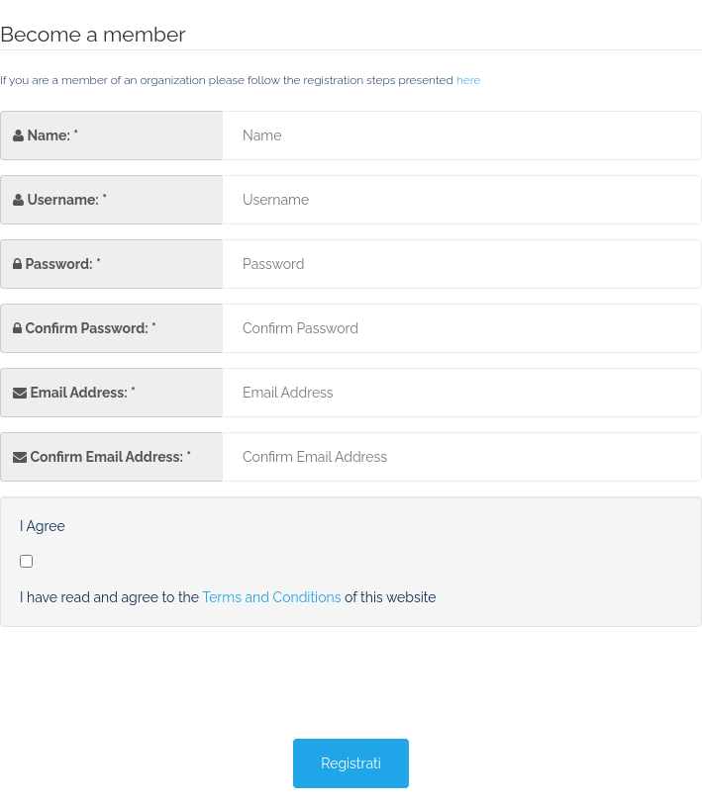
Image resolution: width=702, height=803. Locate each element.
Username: (62, 200)
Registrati (351, 763)
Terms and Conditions (271, 597)
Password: (58, 264)
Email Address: (78, 393)
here (468, 80)
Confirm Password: (86, 328)
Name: (48, 135)
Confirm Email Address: (106, 457)
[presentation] (150, 685)
